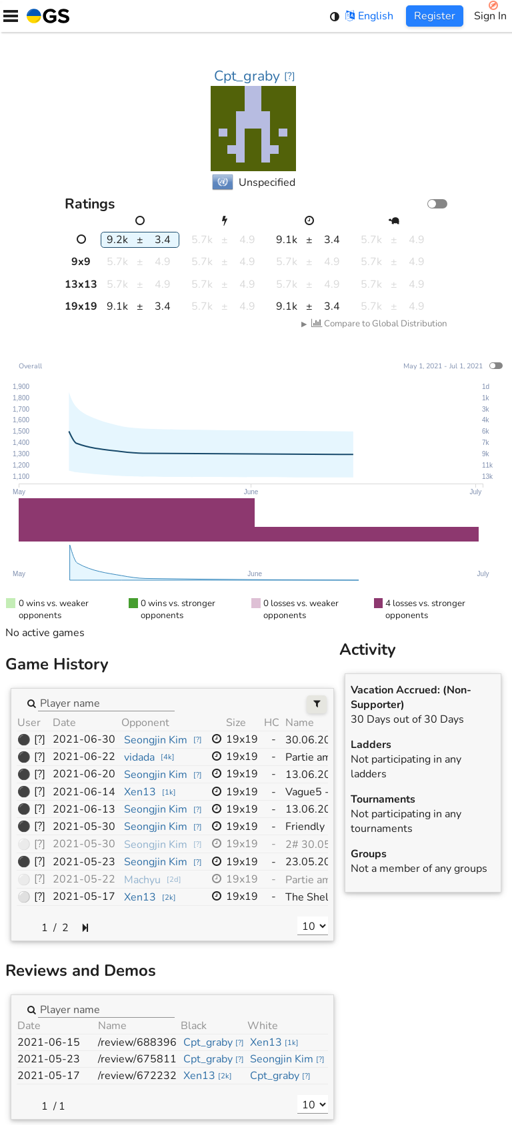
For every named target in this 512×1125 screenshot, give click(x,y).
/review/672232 (137, 1075)
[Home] (45, 16)
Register (434, 16)
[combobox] (106, 702)
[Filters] (317, 704)
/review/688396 (137, 1042)
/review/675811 (137, 1059)
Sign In (490, 16)
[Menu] (10, 16)
